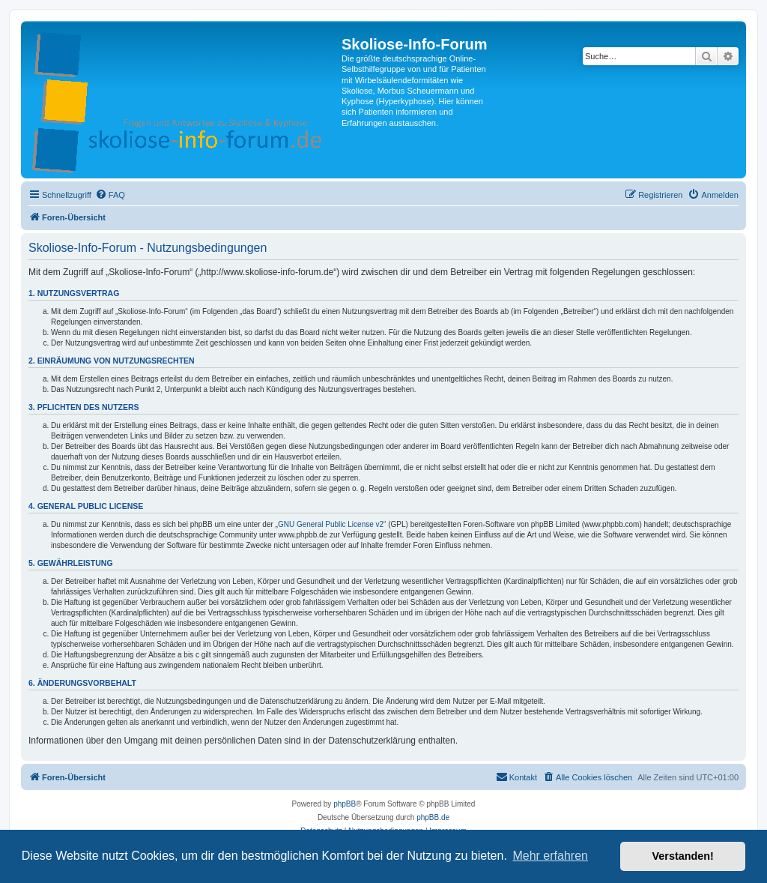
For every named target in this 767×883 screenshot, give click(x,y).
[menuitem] (110, 195)
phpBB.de (432, 817)
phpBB (344, 804)
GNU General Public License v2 (331, 524)
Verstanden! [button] (683, 856)
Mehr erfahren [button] (550, 855)
